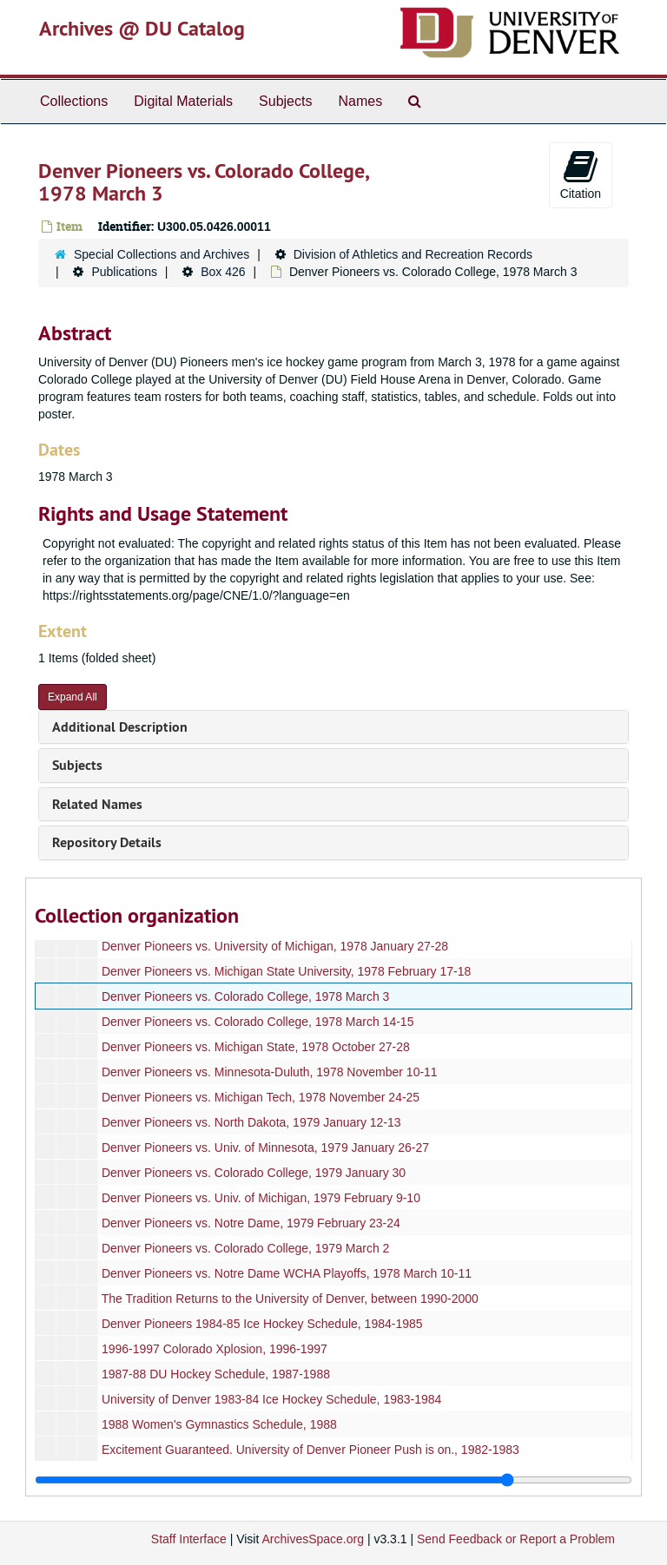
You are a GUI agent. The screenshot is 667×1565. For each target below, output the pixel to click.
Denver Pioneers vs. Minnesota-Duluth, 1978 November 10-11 (270, 1072)
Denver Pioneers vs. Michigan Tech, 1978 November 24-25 (260, 1097)
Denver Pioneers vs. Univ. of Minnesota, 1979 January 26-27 (265, 1147)
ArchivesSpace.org (312, 1539)
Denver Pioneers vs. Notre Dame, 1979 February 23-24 (251, 1223)
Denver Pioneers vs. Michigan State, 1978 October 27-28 (256, 1047)
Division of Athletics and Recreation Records (413, 254)
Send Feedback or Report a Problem (516, 1539)
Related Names (97, 804)
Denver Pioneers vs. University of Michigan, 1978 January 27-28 (275, 946)
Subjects (285, 101)
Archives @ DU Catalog (142, 28)
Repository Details (107, 842)
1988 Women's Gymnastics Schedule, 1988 (219, 1424)
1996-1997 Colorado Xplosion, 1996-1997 (214, 1349)
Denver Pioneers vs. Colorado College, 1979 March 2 (246, 1248)
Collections (74, 101)
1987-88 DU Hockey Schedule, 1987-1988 (216, 1374)
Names (360, 101)
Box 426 (223, 272)
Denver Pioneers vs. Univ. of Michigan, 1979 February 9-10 (261, 1198)
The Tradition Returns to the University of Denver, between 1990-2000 (290, 1298)
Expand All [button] (72, 697)
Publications (124, 272)
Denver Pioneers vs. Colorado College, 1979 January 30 (254, 1173)
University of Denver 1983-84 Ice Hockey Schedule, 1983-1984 (271, 1399)
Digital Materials (183, 101)
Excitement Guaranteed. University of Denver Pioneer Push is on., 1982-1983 (310, 1450)
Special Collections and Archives (161, 254)
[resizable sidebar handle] (333, 1480)
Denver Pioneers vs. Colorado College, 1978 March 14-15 (258, 1022)
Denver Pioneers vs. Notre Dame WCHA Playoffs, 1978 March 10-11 (287, 1273)
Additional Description (120, 727)
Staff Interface (189, 1539)
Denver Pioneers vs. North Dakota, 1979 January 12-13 (251, 1122)
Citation (580, 174)
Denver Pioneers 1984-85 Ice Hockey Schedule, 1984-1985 (262, 1324)
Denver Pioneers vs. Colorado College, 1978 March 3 (246, 996)
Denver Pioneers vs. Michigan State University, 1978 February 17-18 (286, 971)
